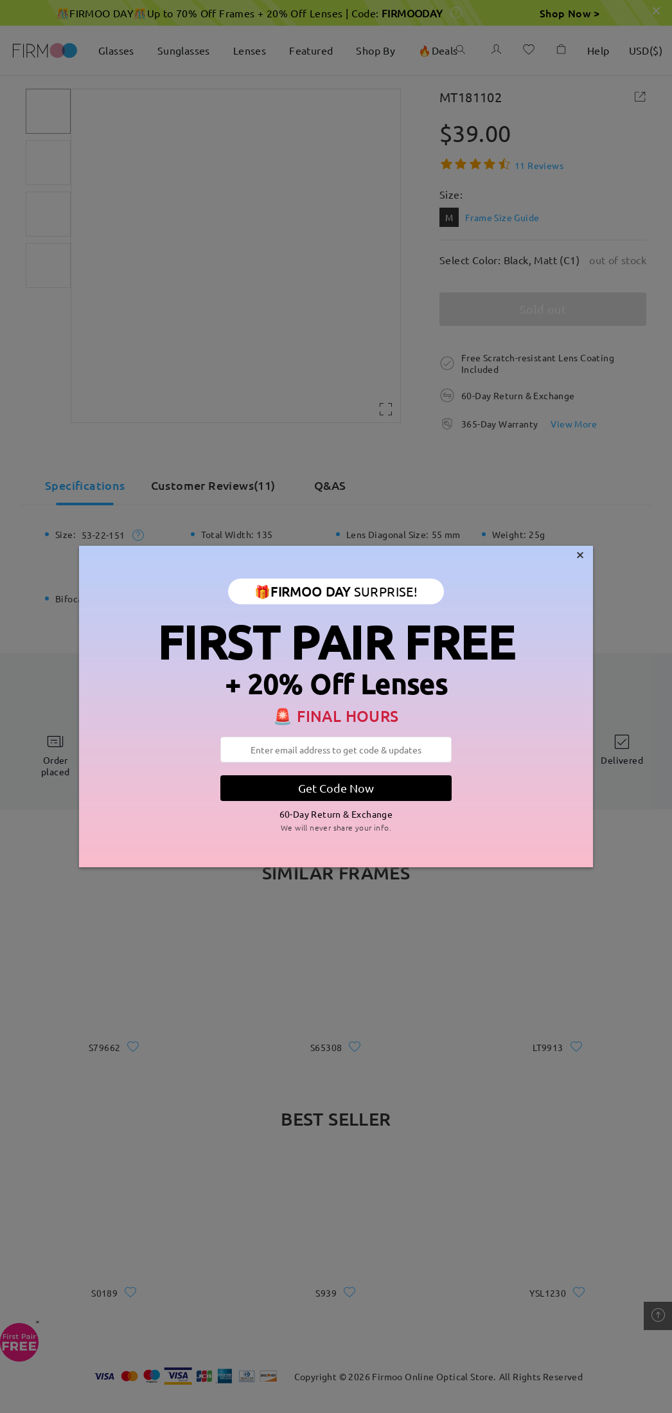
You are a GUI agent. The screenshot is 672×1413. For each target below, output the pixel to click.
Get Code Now (336, 788)
